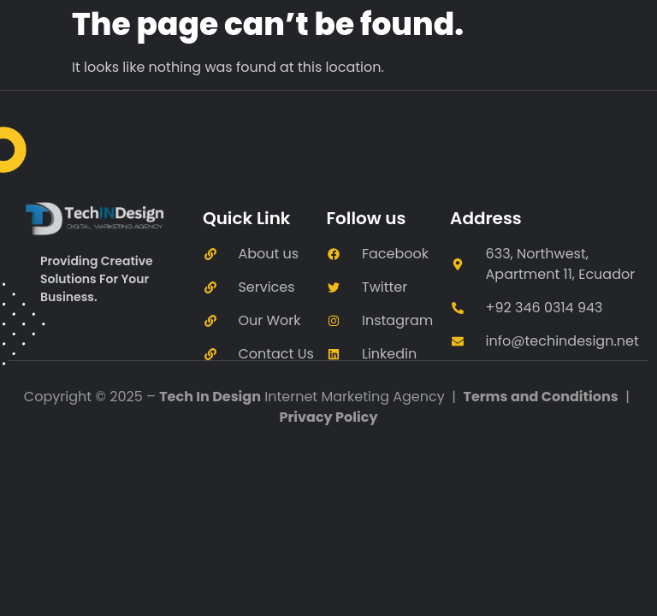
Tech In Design (210, 396)
